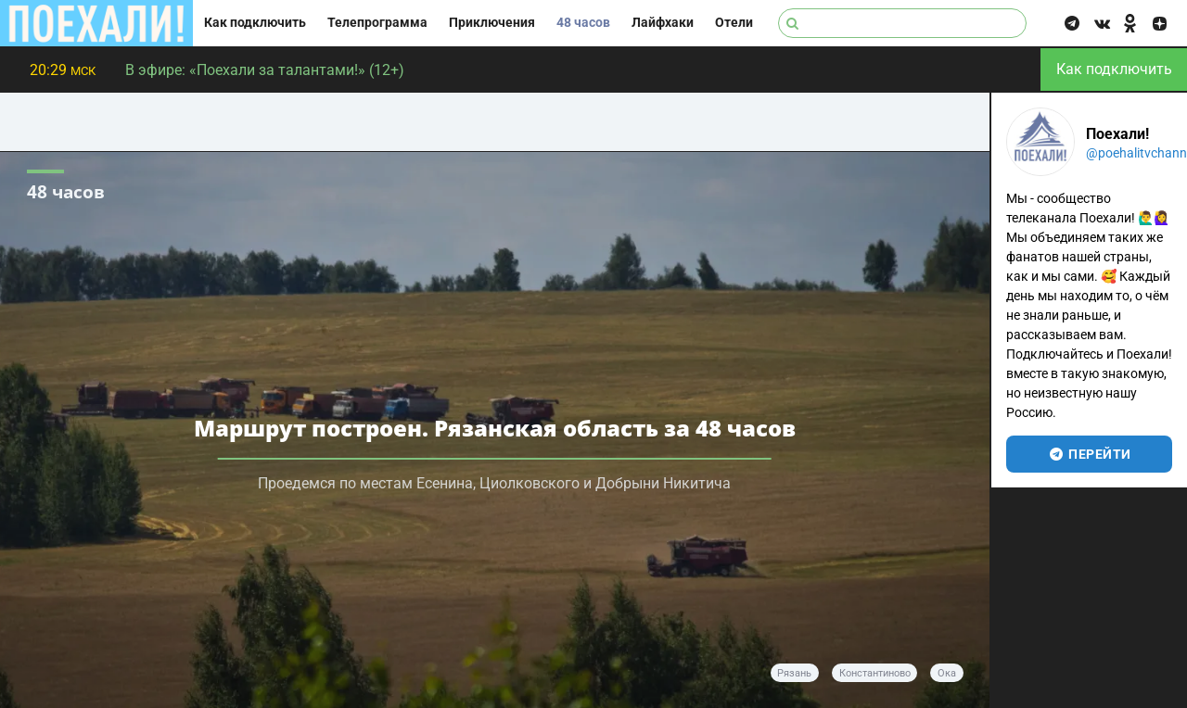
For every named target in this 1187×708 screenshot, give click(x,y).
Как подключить (255, 23)
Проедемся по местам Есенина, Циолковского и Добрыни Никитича (494, 483)
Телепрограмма (377, 23)
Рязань (794, 673)
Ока (947, 673)
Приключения (492, 23)
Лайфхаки (663, 23)
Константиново (875, 673)
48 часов (583, 23)
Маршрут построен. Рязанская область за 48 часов (495, 427)
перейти (1089, 454)
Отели (734, 23)
